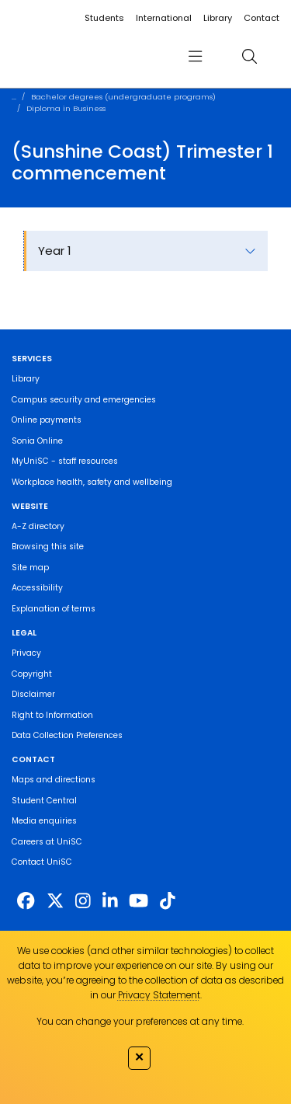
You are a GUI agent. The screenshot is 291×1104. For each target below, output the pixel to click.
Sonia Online (37, 441)
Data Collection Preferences (67, 735)
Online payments (46, 420)
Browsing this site (48, 546)
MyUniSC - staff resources (65, 461)
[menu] (195, 56)
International (164, 18)
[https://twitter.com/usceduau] (55, 901)
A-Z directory (38, 526)
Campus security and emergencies (84, 400)
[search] (249, 56)
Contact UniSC (42, 862)
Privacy (26, 653)
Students (104, 18)
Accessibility (37, 588)
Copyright (32, 674)
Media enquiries (44, 821)
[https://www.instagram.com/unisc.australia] (83, 901)
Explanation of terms (53, 609)
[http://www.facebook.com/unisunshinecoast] (25, 901)
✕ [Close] (139, 1056)
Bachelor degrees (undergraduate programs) (123, 97)
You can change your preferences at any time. (140, 1021)
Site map (30, 567)
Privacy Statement (159, 994)
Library (217, 18)
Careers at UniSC (47, 842)
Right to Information (52, 715)
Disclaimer (33, 694)
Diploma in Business (66, 108)
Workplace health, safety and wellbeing (92, 482)
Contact (261, 18)
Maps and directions (53, 779)
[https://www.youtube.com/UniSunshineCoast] (138, 901)
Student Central (44, 800)
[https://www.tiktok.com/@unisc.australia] (167, 901)
